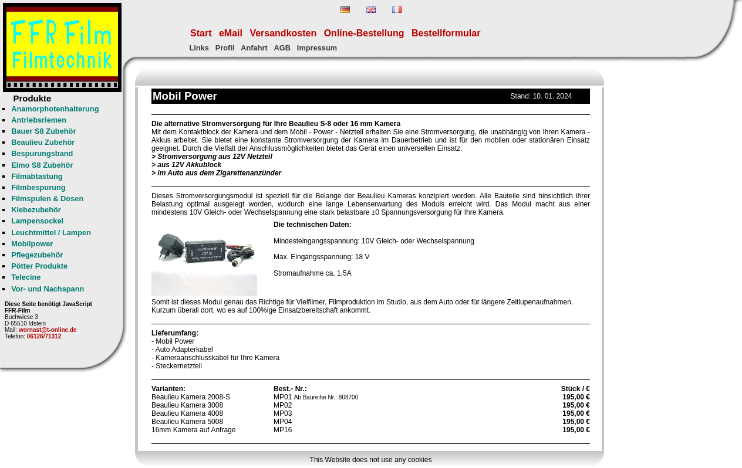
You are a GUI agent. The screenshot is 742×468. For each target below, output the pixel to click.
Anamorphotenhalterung (55, 108)
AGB (282, 47)
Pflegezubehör (37, 254)
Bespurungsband (42, 153)
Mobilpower (32, 243)
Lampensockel (37, 220)
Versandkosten (282, 33)
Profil (225, 47)
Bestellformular (446, 33)
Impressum (317, 47)
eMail (230, 33)
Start (200, 33)
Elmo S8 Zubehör (42, 165)
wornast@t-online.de (48, 330)
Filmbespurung (38, 187)
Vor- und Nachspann (47, 288)
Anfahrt (254, 47)
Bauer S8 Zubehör (43, 131)
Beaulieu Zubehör (43, 142)
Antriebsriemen (38, 120)
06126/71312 (44, 336)
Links (198, 47)
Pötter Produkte (39, 266)
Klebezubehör (36, 209)
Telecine (26, 277)
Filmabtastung (36, 176)
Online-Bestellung (364, 33)
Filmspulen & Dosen (47, 198)
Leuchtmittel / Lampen (51, 232)
